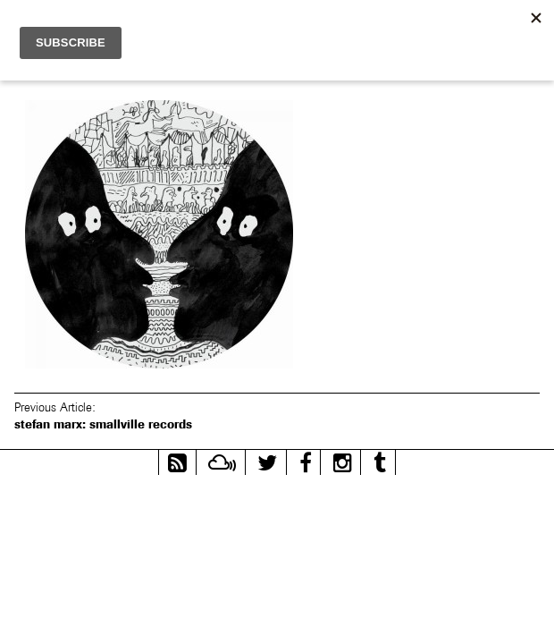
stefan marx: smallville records (103, 424)
